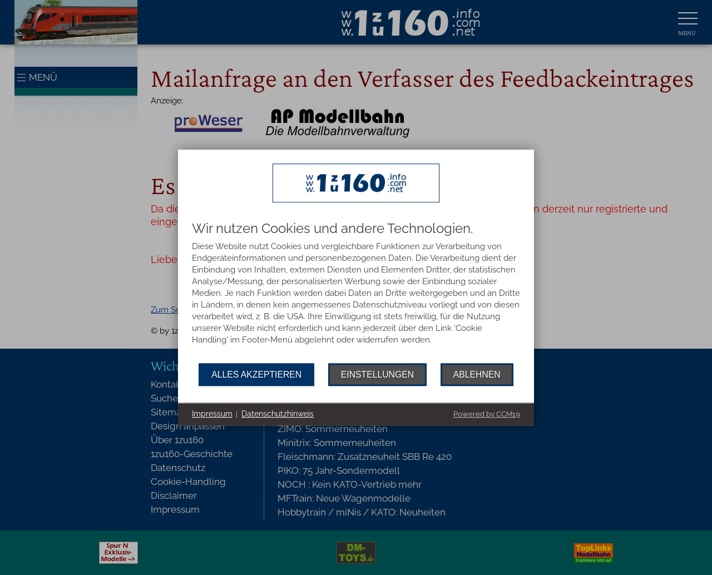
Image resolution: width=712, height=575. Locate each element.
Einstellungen (377, 374)
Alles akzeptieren (256, 374)
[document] (356, 292)
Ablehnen (477, 374)
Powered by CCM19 (486, 414)
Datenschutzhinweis (277, 413)
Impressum (212, 413)
